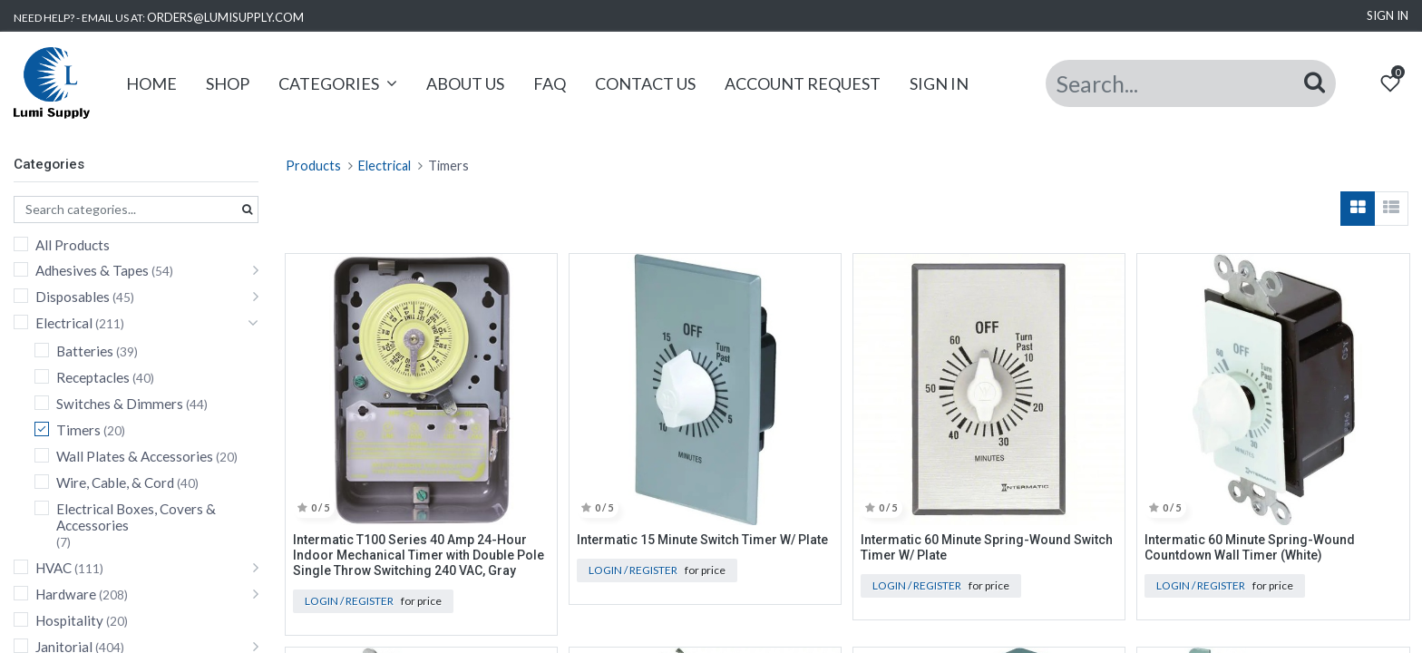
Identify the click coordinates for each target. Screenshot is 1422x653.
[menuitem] (153, 83)
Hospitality (69, 620)
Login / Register (349, 601)
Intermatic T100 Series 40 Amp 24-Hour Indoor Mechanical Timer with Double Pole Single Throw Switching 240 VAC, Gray (418, 555)
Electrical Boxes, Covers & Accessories (136, 517)
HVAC (53, 568)
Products (313, 165)
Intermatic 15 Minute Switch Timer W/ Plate (702, 539)
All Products (72, 245)
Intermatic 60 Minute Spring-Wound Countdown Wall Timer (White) (1249, 547)
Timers (78, 430)
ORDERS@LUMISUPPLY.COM (225, 17)
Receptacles (93, 377)
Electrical (64, 323)
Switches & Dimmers (119, 403)
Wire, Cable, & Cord (115, 482)
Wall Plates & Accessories (134, 456)
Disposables (72, 296)
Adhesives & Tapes (92, 270)
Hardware (65, 594)
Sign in (1387, 15)
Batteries (84, 351)
